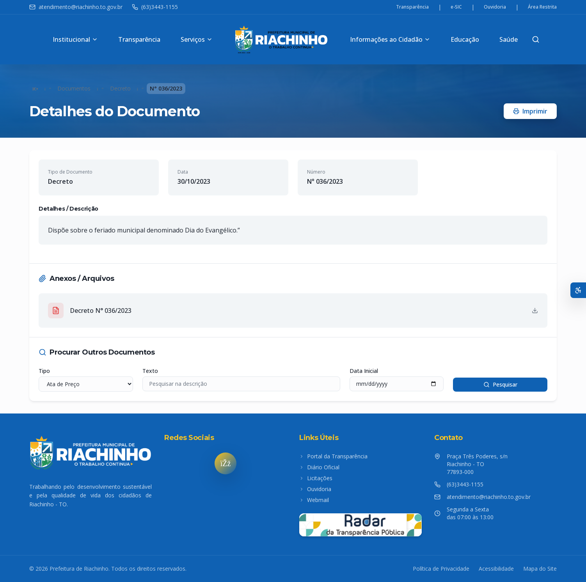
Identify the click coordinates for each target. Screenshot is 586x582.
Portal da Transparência (333, 456)
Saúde (508, 39)
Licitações (315, 478)
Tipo (44, 370)
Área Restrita (542, 7)
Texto (150, 370)
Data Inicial (364, 370)
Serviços (197, 39)
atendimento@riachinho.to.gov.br (76, 7)
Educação (465, 39)
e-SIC (456, 7)
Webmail (314, 500)
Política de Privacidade (441, 568)
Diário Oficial (319, 467)
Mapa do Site (540, 568)
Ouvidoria (495, 7)
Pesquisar (500, 384)
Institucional (75, 39)
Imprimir (530, 111)
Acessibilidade (496, 568)
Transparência (412, 7)
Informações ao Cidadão (390, 39)
